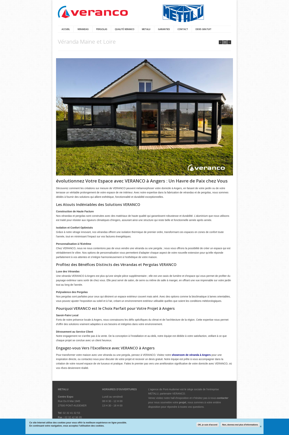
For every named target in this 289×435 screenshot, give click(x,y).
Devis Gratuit (203, 29)
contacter (222, 398)
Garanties (164, 29)
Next (229, 42)
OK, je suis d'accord (207, 425)
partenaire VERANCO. (173, 393)
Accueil (66, 29)
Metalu (146, 29)
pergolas (101, 29)
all (225, 42)
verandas (83, 29)
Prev (221, 42)
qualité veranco (124, 29)
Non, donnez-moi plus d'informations (240, 425)
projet (182, 402)
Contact (182, 29)
